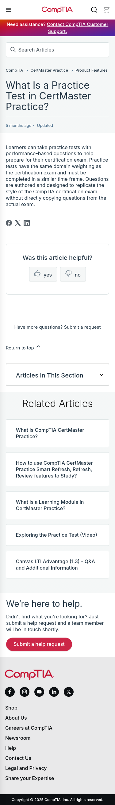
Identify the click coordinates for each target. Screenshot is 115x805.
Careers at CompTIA (28, 728)
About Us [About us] (16, 718)
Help (10, 748)
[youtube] (39, 692)
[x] (69, 692)
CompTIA (14, 70)
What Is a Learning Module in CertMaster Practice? (50, 505)
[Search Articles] (57, 49)
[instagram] (24, 692)
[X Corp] (18, 223)
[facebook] (10, 692)
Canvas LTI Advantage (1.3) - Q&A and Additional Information (55, 564)
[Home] (58, 9)
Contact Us (18, 758)
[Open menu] (8, 9)
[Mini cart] (106, 10)
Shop (11, 708)
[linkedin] (54, 691)
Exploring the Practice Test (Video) (56, 535)
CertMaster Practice (49, 70)
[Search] (94, 10)
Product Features (91, 70)
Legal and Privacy (26, 768)
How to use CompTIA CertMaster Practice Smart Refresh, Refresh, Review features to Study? (54, 469)
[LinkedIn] (27, 223)
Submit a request (82, 327)
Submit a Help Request (39, 644)
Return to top (23, 347)
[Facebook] (9, 223)
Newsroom (18, 738)
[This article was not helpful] (73, 274)
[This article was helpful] (43, 274)
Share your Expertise (29, 778)
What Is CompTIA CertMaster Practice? (50, 433)
